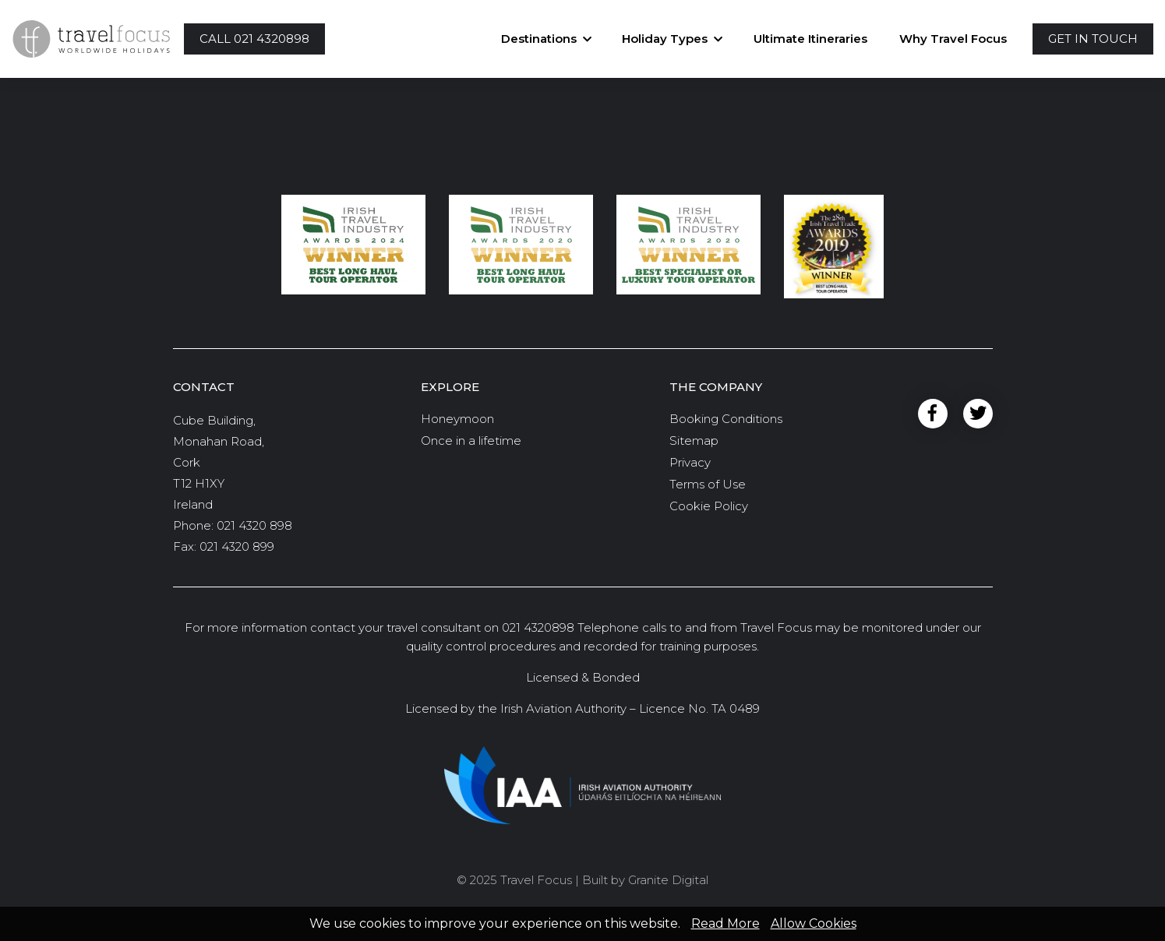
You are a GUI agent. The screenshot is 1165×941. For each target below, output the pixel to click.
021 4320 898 (254, 525)
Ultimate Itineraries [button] (810, 38)
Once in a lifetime (471, 440)
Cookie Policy (708, 506)
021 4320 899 (236, 546)
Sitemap (693, 440)
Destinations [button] (539, 38)
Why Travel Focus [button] (953, 38)
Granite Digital (668, 879)
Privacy (690, 462)
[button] (254, 39)
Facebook (933, 414)
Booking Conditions (725, 418)
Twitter (978, 414)
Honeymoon (457, 418)
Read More (725, 923)
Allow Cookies (813, 923)
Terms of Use (707, 484)
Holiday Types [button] (665, 38)
